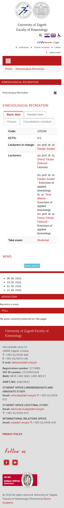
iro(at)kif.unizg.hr (20, 422)
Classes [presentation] (11, 121)
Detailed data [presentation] (35, 114)
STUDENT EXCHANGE (41, 47)
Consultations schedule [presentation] (37, 121)
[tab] (13, 115)
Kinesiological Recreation (30, 68)
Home (8, 68)
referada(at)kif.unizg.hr (24, 395)
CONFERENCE (24, 47)
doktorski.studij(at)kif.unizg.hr (27, 409)
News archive (32, 265)
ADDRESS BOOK (55, 52)
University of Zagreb (19, 331)
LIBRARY (57, 47)
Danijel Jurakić (46, 148)
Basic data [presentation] (13, 114)
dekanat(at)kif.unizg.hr (24, 362)
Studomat (43, 240)
